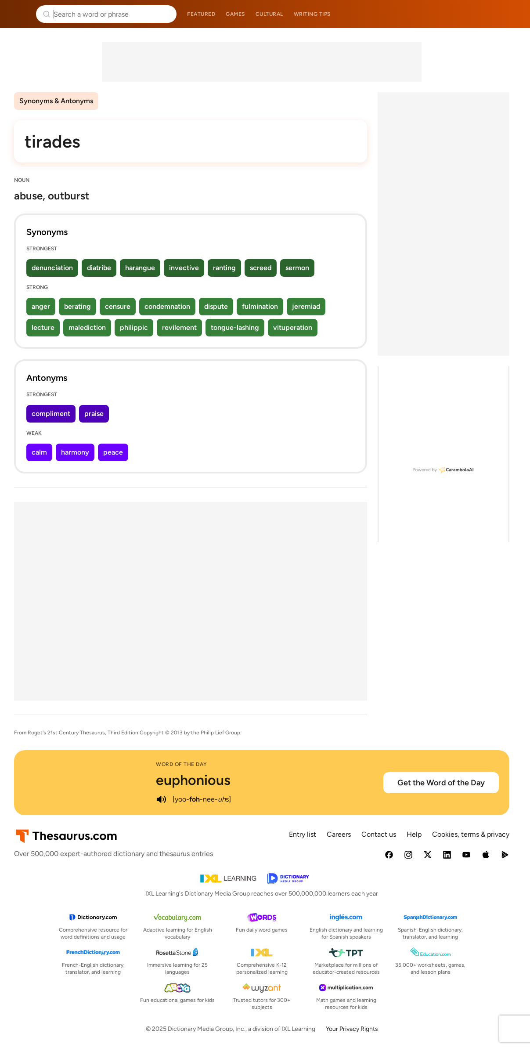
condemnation (167, 306)
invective (184, 268)
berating (77, 306)
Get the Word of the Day (441, 783)
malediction (87, 327)
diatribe (99, 268)
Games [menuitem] (235, 14)
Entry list (302, 834)
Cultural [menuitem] (269, 14)
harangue (140, 268)
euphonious (193, 780)
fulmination (260, 306)
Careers (339, 834)
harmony (75, 452)
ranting (224, 268)
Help (414, 834)
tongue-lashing (235, 327)
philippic (134, 327)
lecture (43, 327)
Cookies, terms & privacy (470, 834)
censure (117, 306)
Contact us (378, 834)
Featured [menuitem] (201, 14)
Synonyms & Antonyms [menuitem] (56, 101)
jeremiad (306, 306)
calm (39, 452)
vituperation (292, 327)
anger (41, 306)
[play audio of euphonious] (161, 799)
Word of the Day (181, 764)
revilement (179, 327)
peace (113, 452)
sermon (297, 268)
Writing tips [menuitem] (312, 14)
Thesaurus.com (19, 14)
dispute (216, 306)
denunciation (52, 268)
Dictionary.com (511, 14)
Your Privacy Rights (352, 1029)
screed (260, 268)
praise (94, 413)
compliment (51, 413)
